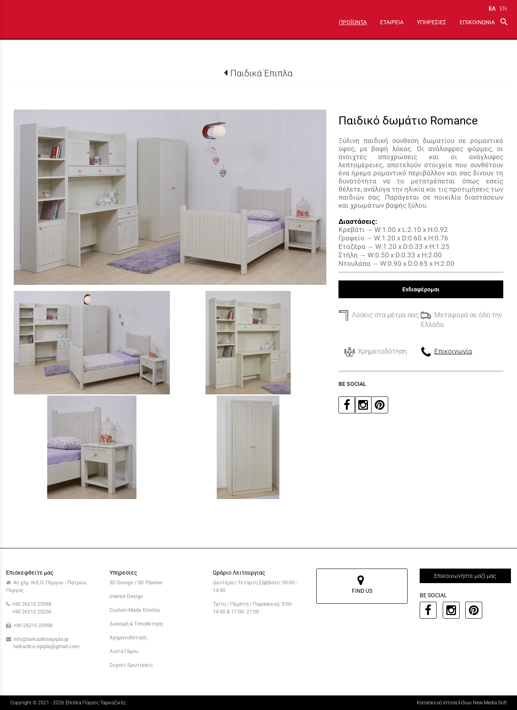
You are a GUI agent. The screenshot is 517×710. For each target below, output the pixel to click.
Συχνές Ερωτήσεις (131, 665)
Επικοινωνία (453, 351)
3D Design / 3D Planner (136, 582)
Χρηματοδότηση (128, 637)
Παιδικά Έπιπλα (261, 73)
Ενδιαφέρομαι (420, 289)
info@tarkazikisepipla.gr (41, 639)
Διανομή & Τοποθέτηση (136, 624)
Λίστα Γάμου (123, 651)
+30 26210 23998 (31, 604)
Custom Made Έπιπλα (134, 610)
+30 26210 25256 (31, 612)
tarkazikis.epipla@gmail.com (46, 646)
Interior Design (126, 596)
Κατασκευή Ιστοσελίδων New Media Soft (462, 703)
